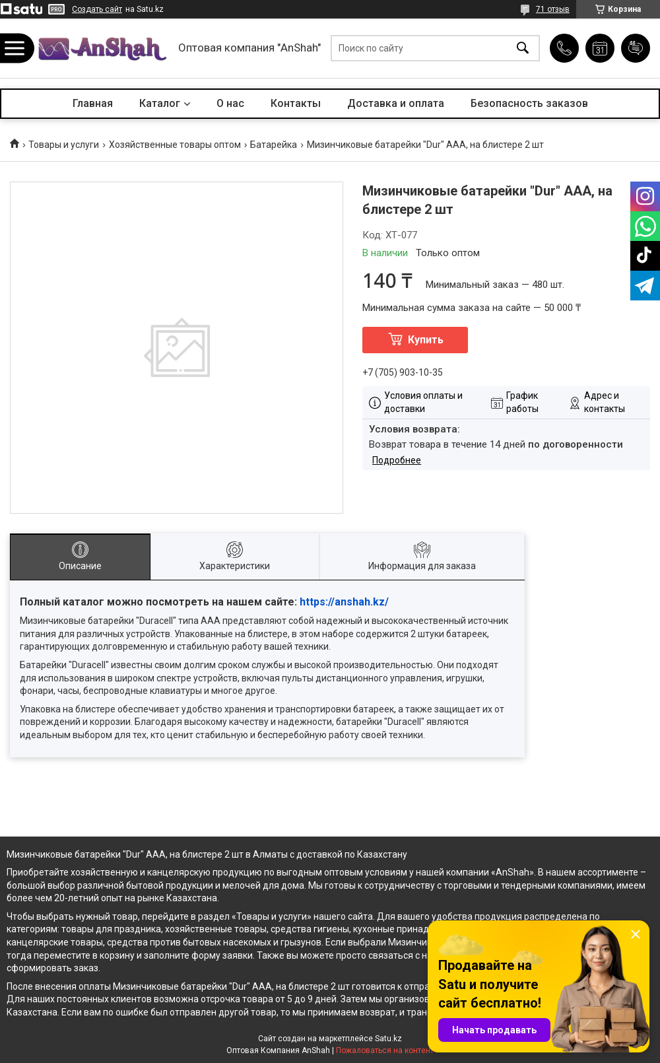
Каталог (159, 103)
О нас (230, 103)
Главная (93, 103)
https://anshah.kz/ (344, 602)
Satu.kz (388, 1038)
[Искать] (523, 48)
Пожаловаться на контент (385, 1050)
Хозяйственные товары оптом (175, 144)
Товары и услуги (63, 144)
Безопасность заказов (529, 103)
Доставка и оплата (395, 103)
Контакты (296, 103)
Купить (426, 339)
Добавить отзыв (635, 48)
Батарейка (273, 144)
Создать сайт (97, 9)
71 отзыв (553, 9)
